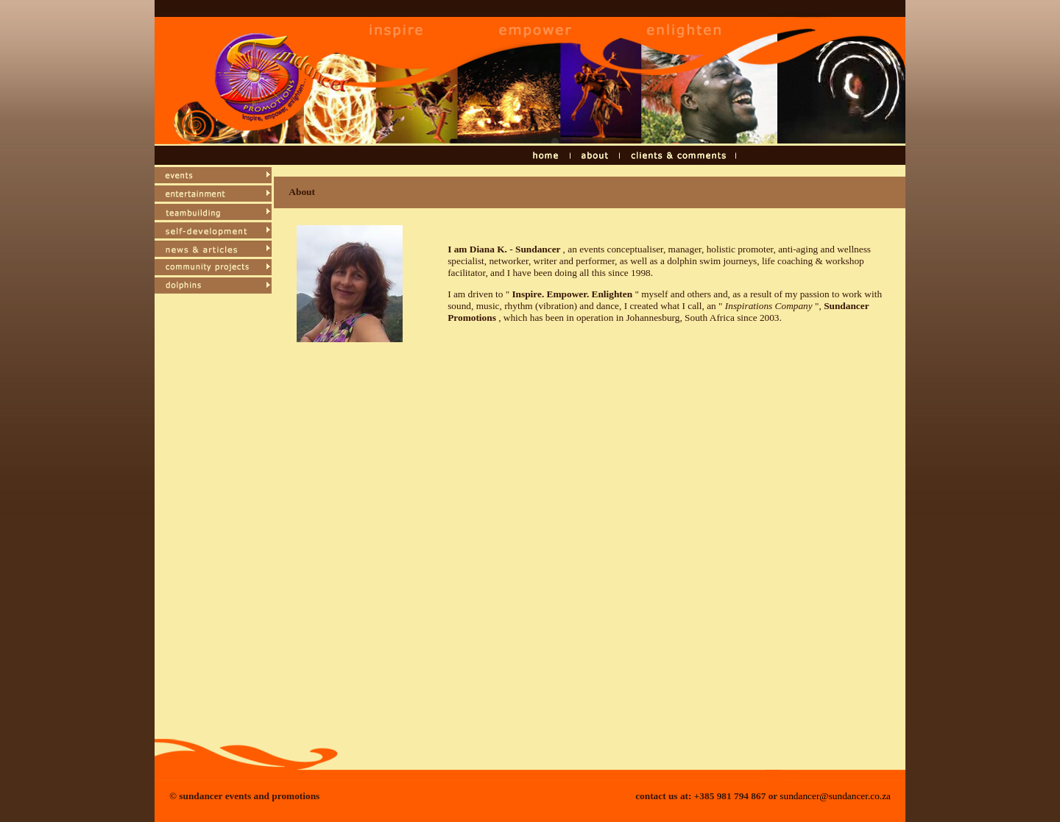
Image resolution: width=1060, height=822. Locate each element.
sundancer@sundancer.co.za (835, 795)
